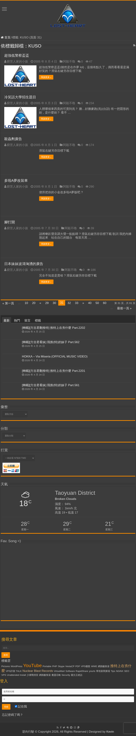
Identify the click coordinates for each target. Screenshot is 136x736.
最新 (7, 320)
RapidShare (82, 671)
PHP (54, 666)
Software (70, 671)
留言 (27, 320)
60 (104, 302)
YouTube (32, 665)
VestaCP (70, 666)
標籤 (38, 320)
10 (26, 302)
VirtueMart (59, 671)
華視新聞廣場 (103, 671)
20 (33, 302)
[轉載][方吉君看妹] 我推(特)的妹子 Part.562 (51, 342)
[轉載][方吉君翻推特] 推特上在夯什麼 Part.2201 (53, 371)
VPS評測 (10, 671)
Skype (61, 666)
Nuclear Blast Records (37, 670)
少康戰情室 (32, 674)
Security (65, 674)
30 (54, 302)
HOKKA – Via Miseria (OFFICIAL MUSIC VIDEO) (54, 356)
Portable (46, 666)
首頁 (5, 37)
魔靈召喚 (56, 674)
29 (47, 302)
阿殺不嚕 (69, 61)
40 (90, 302)
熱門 (17, 320)
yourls (92, 671)
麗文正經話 (76, 674)
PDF (77, 666)
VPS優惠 (85, 666)
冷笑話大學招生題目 (20, 97)
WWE (94, 666)
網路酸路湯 (103, 666)
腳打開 (9, 222)
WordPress (16, 666)
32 (69, 302)
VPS (3, 674)
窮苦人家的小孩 (17, 61)
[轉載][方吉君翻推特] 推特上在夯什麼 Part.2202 (53, 327)
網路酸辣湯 (45, 674)
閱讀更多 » (46, 77)
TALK (19, 671)
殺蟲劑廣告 (13, 139)
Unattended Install (16, 674)
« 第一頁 (8, 303)
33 (76, 302)
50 (97, 302)
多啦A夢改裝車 (16, 180)
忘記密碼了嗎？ (12, 714)
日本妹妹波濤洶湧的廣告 (23, 264)
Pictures (5, 666)
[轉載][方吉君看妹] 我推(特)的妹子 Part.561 (51, 385)
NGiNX (119, 671)
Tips (113, 671)
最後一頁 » (124, 308)
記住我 (21, 706)
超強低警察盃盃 (16, 55)
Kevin (110, 731)
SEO (126, 671)
